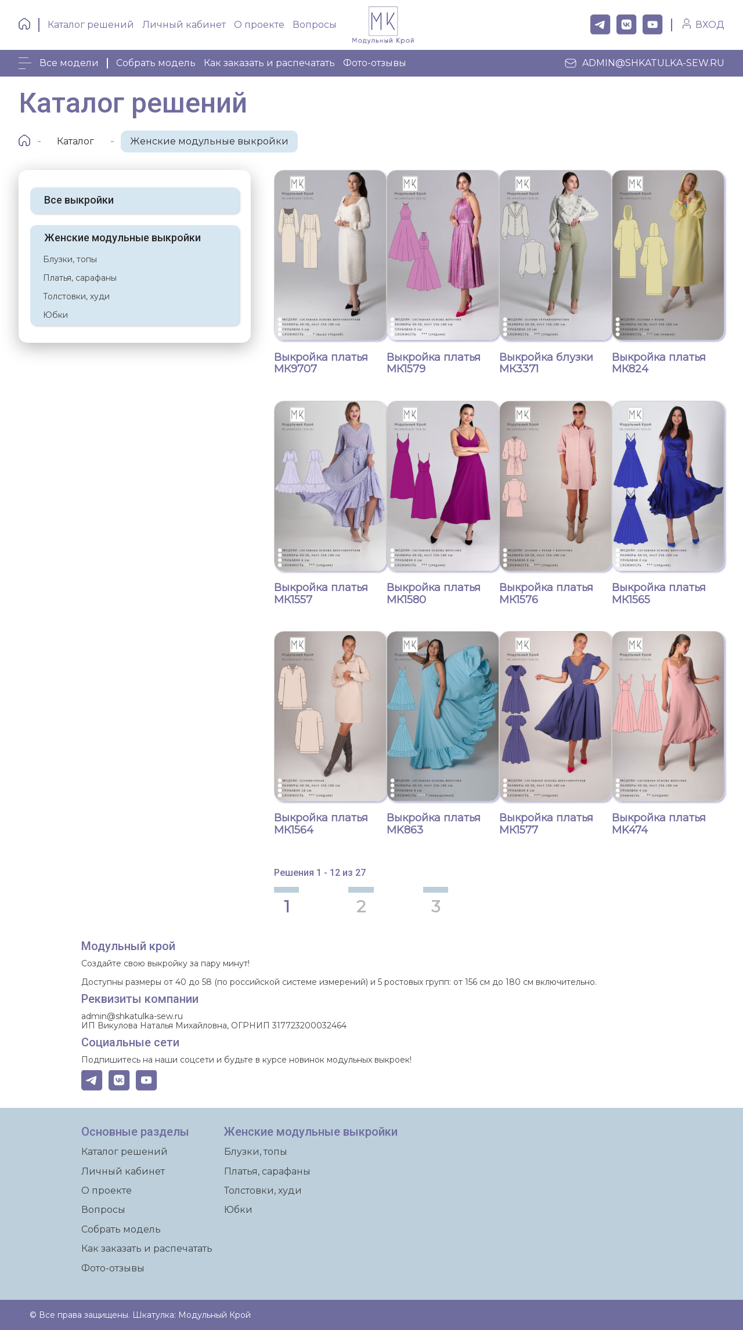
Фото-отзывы (374, 63)
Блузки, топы (70, 253)
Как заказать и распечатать (269, 62)
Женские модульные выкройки (209, 135)
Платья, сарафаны (80, 272)
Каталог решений (91, 24)
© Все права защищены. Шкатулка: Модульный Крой (140, 1315)
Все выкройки (79, 194)
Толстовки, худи (76, 290)
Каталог (75, 135)
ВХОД (709, 25)
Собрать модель (156, 63)
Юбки (55, 309)
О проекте (259, 24)
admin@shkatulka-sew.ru (644, 63)
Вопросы (315, 24)
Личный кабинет (184, 24)
